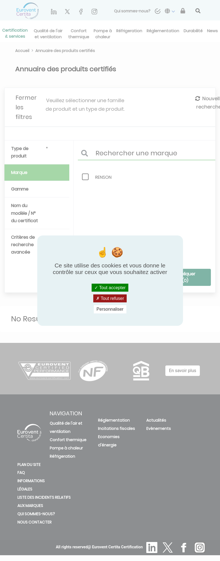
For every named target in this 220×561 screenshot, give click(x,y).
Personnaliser (110, 309)
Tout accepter (110, 287)
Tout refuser (110, 298)
